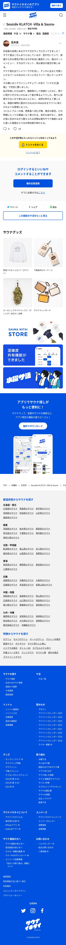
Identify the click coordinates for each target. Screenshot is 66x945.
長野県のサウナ (43, 553)
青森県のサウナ (26, 508)
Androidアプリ (12, 829)
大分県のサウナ (26, 620)
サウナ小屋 (41, 652)
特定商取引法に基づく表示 (14, 881)
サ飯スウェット (12, 771)
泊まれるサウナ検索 (14, 682)
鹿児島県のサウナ (11, 625)
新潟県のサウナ (10, 548)
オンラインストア (13, 759)
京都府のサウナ (26, 580)
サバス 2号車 (44, 782)
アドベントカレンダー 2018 (50, 740)
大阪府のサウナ (43, 580)
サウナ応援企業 (45, 790)
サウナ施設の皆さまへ (15, 843)
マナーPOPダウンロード (16, 855)
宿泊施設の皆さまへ (14, 847)
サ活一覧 (42, 678)
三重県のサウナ (10, 568)
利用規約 (7, 886)
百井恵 (15, 42)
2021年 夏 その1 (12, 779)
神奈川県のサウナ (11, 537)
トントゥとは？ (33, 152)
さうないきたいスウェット (17, 775)
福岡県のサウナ (10, 616)
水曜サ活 (42, 759)
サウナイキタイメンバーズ (49, 817)
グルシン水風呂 (53, 639)
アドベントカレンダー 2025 (50, 713)
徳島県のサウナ (43, 600)
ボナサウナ (20, 643)
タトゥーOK (24, 647)
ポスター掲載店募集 (14, 851)
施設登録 (9, 694)
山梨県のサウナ (26, 553)
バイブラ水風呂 (10, 647)
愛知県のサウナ (43, 564)
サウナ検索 (10, 678)
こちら (41, 192)
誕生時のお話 (11, 821)
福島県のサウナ (10, 517)
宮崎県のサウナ (43, 620)
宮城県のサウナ (10, 512)
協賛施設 (42, 825)
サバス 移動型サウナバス (49, 779)
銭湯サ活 (42, 802)
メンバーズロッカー (46, 821)
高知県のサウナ (43, 604)
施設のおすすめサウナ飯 (48, 767)
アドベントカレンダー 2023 (50, 721)
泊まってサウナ (45, 798)
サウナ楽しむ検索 (46, 775)
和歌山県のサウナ (44, 584)
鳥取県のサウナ (10, 595)
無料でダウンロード (33, 426)
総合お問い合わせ (46, 847)
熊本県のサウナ (10, 620)
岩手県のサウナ (43, 508)
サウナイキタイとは (14, 817)
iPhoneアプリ (11, 825)
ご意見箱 (42, 851)
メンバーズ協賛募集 (14, 859)
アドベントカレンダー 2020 (50, 732)
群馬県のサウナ (43, 528)
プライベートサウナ (12, 656)
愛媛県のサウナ (26, 604)
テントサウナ (28, 652)
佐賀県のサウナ (26, 616)
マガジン (42, 709)
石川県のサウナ (43, 548)
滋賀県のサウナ (10, 580)
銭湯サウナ (8, 643)
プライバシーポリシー (12, 895)
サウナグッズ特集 (13, 763)
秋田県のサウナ (26, 512)
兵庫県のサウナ (10, 584)
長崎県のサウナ (43, 616)
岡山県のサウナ (43, 595)
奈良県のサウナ (26, 584)
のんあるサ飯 (44, 763)
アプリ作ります (45, 771)
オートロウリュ (37, 639)
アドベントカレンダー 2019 (50, 736)
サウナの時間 (44, 794)
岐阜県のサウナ (10, 564)
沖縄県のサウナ (29, 625)
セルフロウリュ (20, 639)
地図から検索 (11, 686)
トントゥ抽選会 (12, 709)
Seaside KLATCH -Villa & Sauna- (30, 24)
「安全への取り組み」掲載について (17, 865)
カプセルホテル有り (42, 647)
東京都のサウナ (43, 533)
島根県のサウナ (26, 595)
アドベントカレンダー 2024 (50, 717)
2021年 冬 (10, 786)
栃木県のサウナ (26, 528)
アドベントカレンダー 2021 (50, 729)
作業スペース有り (11, 652)
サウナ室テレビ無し (37, 643)
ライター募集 (44, 744)
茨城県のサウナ (10, 528)
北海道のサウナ (10, 508)
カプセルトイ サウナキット (50, 786)
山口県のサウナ (26, 600)
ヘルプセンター (45, 843)
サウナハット (11, 767)
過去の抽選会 (11, 721)
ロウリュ (7, 639)
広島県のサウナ (10, 600)
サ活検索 (9, 690)
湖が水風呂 (53, 652)
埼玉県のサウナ (10, 533)
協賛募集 (9, 725)
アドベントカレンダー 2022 (50, 725)
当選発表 (9, 717)
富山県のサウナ (26, 548)
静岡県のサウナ (26, 564)
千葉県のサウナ (26, 533)
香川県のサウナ (10, 604)
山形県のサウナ (43, 512)
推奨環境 (7, 876)
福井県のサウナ (10, 553)
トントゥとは (11, 713)
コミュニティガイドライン (14, 890)
